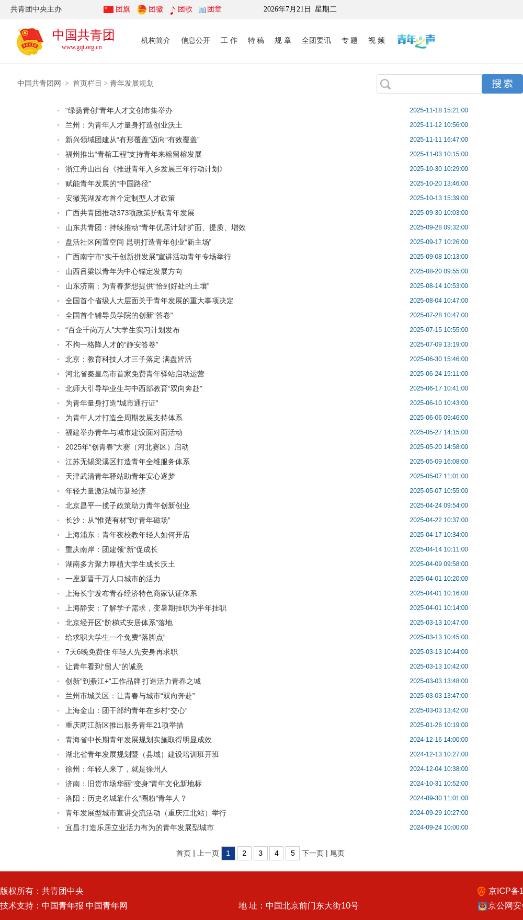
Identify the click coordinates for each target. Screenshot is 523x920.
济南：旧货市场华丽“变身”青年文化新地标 (133, 783)
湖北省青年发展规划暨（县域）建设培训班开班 (142, 754)
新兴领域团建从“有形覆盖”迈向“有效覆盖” (132, 139)
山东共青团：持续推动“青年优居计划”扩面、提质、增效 (155, 227)
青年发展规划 (132, 83)
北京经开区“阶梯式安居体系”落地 (119, 622)
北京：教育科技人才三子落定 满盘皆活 (128, 359)
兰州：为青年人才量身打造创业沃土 (124, 125)
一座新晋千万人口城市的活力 (113, 578)
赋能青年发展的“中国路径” (108, 183)
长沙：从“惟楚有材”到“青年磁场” (117, 520)
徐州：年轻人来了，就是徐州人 (116, 769)
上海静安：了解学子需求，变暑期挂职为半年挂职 (145, 608)
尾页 (337, 853)
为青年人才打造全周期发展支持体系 (124, 417)
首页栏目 (87, 83)
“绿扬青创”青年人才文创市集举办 (119, 110)
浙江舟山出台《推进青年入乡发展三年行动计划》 (145, 169)
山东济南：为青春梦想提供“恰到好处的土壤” (137, 286)
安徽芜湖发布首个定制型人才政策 (120, 198)
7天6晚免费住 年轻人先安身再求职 (121, 652)
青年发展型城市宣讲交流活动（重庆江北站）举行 (145, 813)
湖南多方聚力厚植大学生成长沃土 (120, 564)
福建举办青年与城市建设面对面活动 (124, 432)
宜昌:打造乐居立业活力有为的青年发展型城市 (139, 827)
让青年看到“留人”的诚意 (104, 666)
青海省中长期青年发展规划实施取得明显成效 (138, 739)
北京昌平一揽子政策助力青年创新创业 (127, 505)
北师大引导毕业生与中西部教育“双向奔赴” (133, 388)
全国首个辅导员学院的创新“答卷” (119, 315)
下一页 (313, 853)
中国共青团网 (39, 83)
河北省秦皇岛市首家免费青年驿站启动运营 (134, 374)
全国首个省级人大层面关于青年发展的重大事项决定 (149, 300)
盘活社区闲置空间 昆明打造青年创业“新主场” (138, 242)
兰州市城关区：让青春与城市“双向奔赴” (130, 696)
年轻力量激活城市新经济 (105, 491)
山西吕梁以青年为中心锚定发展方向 (124, 271)
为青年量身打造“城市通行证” (111, 403)
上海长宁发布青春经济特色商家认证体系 (131, 593)
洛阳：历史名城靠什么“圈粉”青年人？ (126, 798)
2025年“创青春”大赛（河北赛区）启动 (127, 447)
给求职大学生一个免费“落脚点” (115, 637)
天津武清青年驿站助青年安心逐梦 (120, 476)
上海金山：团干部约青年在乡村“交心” (126, 710)
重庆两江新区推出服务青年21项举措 (124, 725)
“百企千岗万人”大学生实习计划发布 (122, 330)
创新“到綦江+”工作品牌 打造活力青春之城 (133, 681)
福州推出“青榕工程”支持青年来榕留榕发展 (133, 154)
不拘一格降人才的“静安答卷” (111, 344)
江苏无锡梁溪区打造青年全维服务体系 (127, 461)
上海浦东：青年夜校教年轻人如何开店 (127, 535)
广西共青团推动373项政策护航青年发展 (130, 213)
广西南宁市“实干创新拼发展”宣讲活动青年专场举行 (148, 256)
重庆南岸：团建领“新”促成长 (111, 549)
